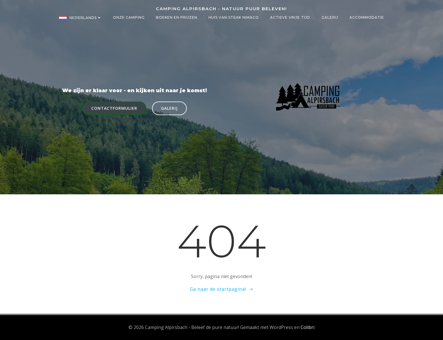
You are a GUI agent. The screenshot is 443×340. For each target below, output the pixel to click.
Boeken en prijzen (176, 17)
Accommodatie (366, 17)
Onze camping (129, 17)
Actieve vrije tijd (290, 17)
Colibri (307, 327)
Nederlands (86, 18)
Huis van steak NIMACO (234, 17)
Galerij (330, 17)
